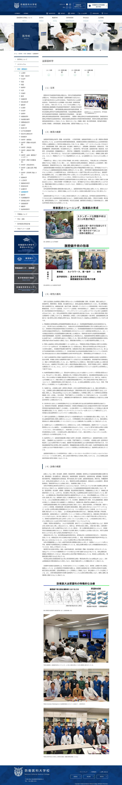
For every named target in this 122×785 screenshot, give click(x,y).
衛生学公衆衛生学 (26, 134)
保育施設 (26, 13)
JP (66, 7)
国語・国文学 (25, 76)
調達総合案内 (96, 13)
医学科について (22, 59)
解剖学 (23, 105)
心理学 (23, 73)
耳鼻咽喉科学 (25, 197)
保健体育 (24, 99)
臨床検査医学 (25, 209)
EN (70, 7)
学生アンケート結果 (23, 229)
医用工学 (24, 128)
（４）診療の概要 (88, 71)
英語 (22, 81)
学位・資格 (20, 219)
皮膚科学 (24, 189)
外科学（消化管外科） (28, 165)
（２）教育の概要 (62, 71)
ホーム (15, 53)
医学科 (20, 53)
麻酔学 (23, 206)
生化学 (23, 110)
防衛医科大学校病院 (97, 6)
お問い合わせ (104, 772)
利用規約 (93, 772)
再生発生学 (24, 102)
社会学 (23, 79)
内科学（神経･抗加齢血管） (28, 161)
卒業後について (22, 214)
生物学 (23, 93)
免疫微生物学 (25, 119)
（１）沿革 (49, 70)
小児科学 (24, 180)
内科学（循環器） (26, 139)
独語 (22, 84)
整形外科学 (24, 186)
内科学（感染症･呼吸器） (28, 151)
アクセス (106, 13)
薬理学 (23, 113)
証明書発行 (17, 13)
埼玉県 (89, 776)
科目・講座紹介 (27, 53)
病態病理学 (24, 116)
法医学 (23, 125)
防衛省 (75, 776)
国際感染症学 (25, 122)
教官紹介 (63, 13)
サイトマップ (83, 772)
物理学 (23, 87)
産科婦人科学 (25, 200)
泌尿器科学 (24, 192)
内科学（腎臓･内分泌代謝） (28, 143)
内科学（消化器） (26, 147)
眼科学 (23, 195)
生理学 (23, 108)
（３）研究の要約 (75, 71)
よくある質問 (84, 13)
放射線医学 (24, 203)
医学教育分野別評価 (23, 224)
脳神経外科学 (25, 183)
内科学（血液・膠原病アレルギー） (29, 156)
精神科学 (24, 177)
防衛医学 (24, 136)
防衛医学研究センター (79, 6)
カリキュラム (21, 64)
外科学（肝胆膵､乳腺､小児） (29, 173)
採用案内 (73, 13)
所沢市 (102, 776)
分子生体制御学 (26, 131)
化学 (22, 90)
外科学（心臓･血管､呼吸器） (29, 168)
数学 (22, 96)
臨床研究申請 (52, 13)
